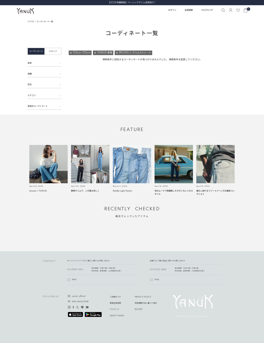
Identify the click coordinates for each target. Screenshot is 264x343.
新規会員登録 (115, 303)
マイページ (114, 309)
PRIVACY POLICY (143, 297)
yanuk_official (78, 296)
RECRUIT (139, 309)
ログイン (172, 10)
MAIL (74, 280)
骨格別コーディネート (38, 106)
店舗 (30, 74)
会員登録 (189, 10)
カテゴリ (32, 95)
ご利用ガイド (115, 297)
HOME (31, 22)
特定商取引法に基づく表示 (146, 303)
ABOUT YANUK (117, 316)
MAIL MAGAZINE (80, 302)
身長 (30, 63)
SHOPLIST (207, 10)
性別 (30, 84)
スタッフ (53, 51)
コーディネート (36, 51)
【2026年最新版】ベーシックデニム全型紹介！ (132, 2)
